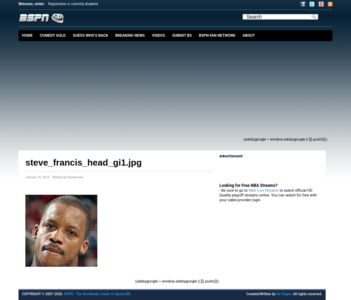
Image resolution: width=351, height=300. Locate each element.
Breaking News (130, 35)
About (249, 35)
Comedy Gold (52, 35)
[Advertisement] (135, 93)
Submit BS (182, 35)
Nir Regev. (284, 294)
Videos (158, 35)
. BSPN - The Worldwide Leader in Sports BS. (96, 294)
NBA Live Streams (264, 190)
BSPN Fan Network (217, 35)
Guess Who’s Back (90, 35)
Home (27, 35)
